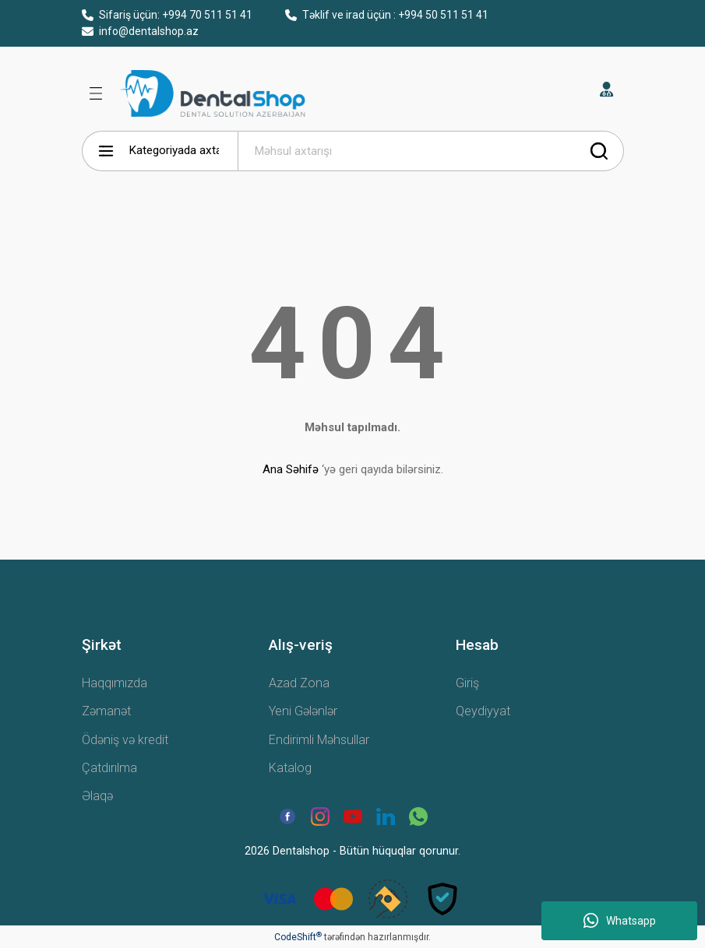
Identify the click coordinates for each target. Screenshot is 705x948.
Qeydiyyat (483, 711)
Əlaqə (97, 795)
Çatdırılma (109, 767)
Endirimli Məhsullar (319, 739)
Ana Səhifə (291, 469)
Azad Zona (299, 683)
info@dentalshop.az (140, 31)
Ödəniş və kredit (125, 739)
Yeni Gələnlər (303, 711)
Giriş (467, 683)
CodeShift (298, 937)
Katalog (290, 767)
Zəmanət (106, 711)
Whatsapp (619, 920)
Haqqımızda (114, 683)
